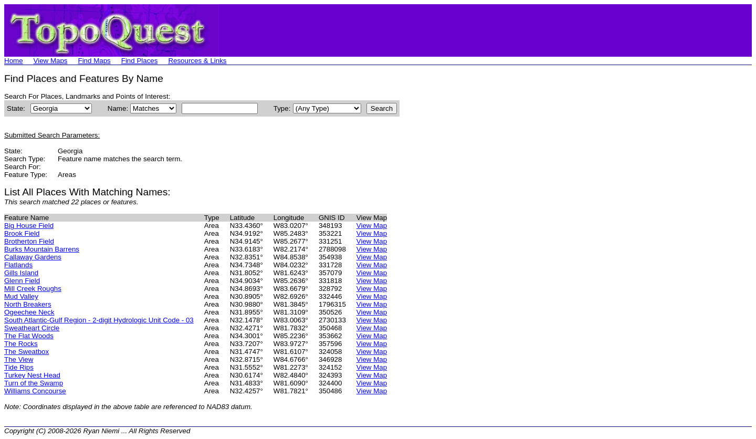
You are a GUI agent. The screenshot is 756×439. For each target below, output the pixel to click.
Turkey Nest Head (32, 375)
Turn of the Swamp (33, 383)
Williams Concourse (35, 391)
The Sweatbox (26, 352)
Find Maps (94, 61)
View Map (371, 225)
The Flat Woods (29, 336)
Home (13, 61)
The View (18, 359)
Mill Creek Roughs (32, 288)
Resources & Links (197, 61)
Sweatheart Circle (31, 328)
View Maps (51, 61)
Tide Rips (19, 367)
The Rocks (21, 344)
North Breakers (27, 304)
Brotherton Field (29, 241)
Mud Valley (21, 296)
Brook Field (21, 233)
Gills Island (21, 273)
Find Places (139, 61)
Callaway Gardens (32, 257)
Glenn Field (22, 281)
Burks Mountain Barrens (41, 249)
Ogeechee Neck (29, 312)
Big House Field (29, 225)
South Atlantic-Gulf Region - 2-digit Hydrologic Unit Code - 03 (99, 320)
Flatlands (18, 265)
